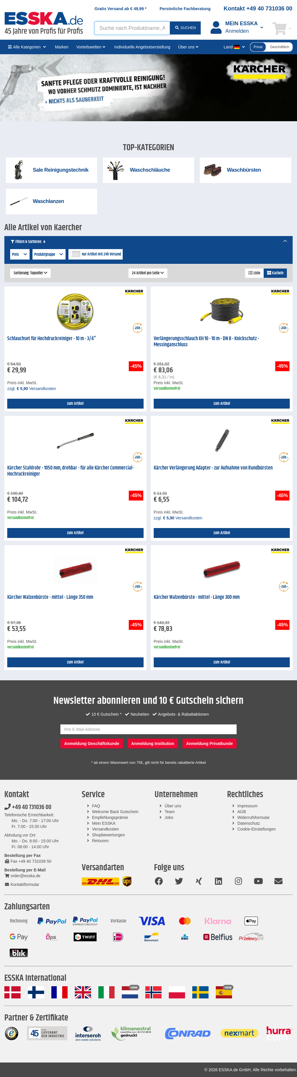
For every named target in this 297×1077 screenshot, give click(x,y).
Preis (20, 255)
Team (170, 811)
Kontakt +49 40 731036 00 (258, 8)
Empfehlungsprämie (110, 817)
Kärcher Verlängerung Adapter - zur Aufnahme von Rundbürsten (213, 468)
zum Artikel (75, 403)
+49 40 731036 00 (27, 807)
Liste (254, 273)
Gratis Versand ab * (120, 8)
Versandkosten (105, 829)
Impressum (247, 806)
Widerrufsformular (253, 817)
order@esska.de (22, 875)
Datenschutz (248, 823)
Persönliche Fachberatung (185, 8)
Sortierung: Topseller (30, 273)
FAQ (96, 806)
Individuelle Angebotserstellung (142, 47)
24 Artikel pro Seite (148, 273)
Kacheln (275, 273)
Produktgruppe (49, 255)
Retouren (100, 840)
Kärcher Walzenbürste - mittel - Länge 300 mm (197, 597)
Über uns (173, 806)
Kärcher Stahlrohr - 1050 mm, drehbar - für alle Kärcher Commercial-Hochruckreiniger (70, 471)
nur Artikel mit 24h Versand (101, 254)
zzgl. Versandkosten (31, 388)
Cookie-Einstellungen (256, 829)
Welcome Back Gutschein (115, 811)
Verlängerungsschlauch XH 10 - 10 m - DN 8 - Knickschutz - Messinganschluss (206, 342)
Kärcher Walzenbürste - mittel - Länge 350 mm (50, 597)
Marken (61, 47)
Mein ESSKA (103, 823)
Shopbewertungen (108, 835)
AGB (241, 811)
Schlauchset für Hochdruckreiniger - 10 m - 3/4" (51, 339)
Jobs (169, 817)
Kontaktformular (21, 884)
